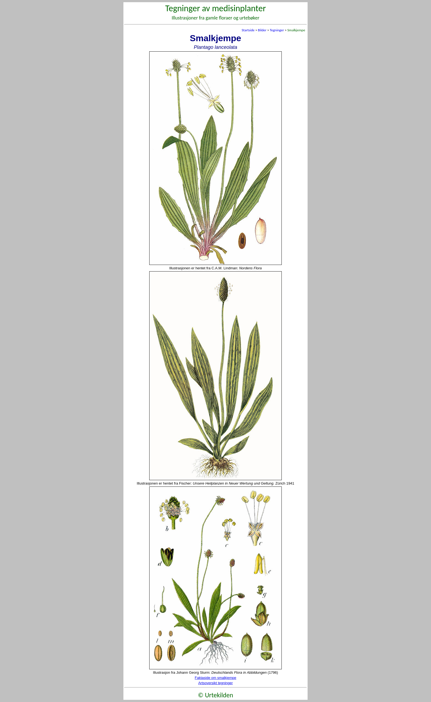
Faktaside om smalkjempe (215, 678)
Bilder (262, 30)
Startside (248, 30)
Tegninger (277, 30)
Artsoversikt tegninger (215, 683)
